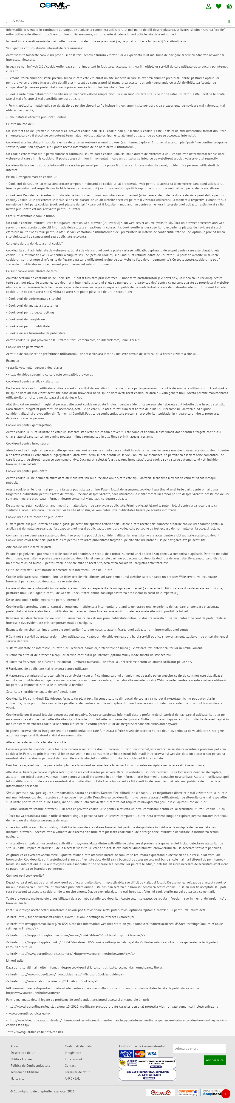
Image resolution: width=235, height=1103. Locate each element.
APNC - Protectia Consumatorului (142, 1046)
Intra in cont (73, 1059)
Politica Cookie (21, 1059)
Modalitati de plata (78, 1046)
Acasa (15, 1046)
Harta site (17, 1078)
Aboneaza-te (215, 1060)
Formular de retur (77, 1072)
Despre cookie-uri (23, 1053)
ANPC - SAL (72, 1078)
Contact (70, 1065)
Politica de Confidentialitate (30, 1065)
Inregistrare (73, 1053)
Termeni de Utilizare (25, 1072)
